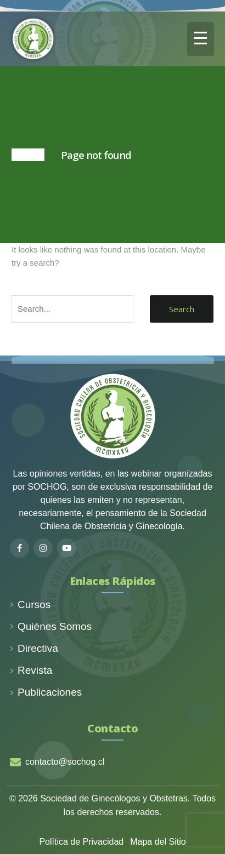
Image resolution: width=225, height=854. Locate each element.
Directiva (34, 648)
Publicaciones (46, 692)
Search (181, 308)
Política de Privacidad (81, 841)
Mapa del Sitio (157, 841)
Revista (31, 670)
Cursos (30, 604)
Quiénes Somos (51, 626)
